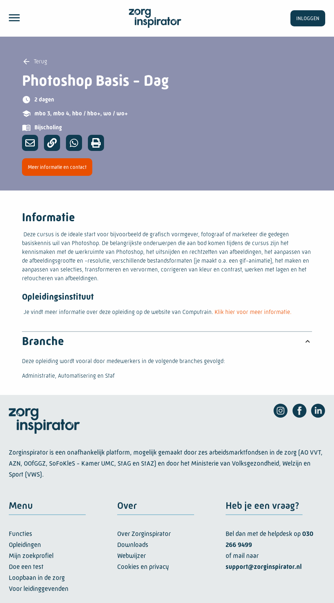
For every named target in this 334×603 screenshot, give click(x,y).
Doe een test (26, 566)
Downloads (132, 544)
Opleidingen (25, 544)
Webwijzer (131, 555)
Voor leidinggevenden (38, 588)
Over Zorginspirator (144, 533)
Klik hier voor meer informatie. (253, 311)
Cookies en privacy (143, 566)
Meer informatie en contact (57, 167)
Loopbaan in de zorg (37, 577)
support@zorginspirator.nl (264, 566)
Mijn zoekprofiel (31, 555)
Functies (20, 533)
